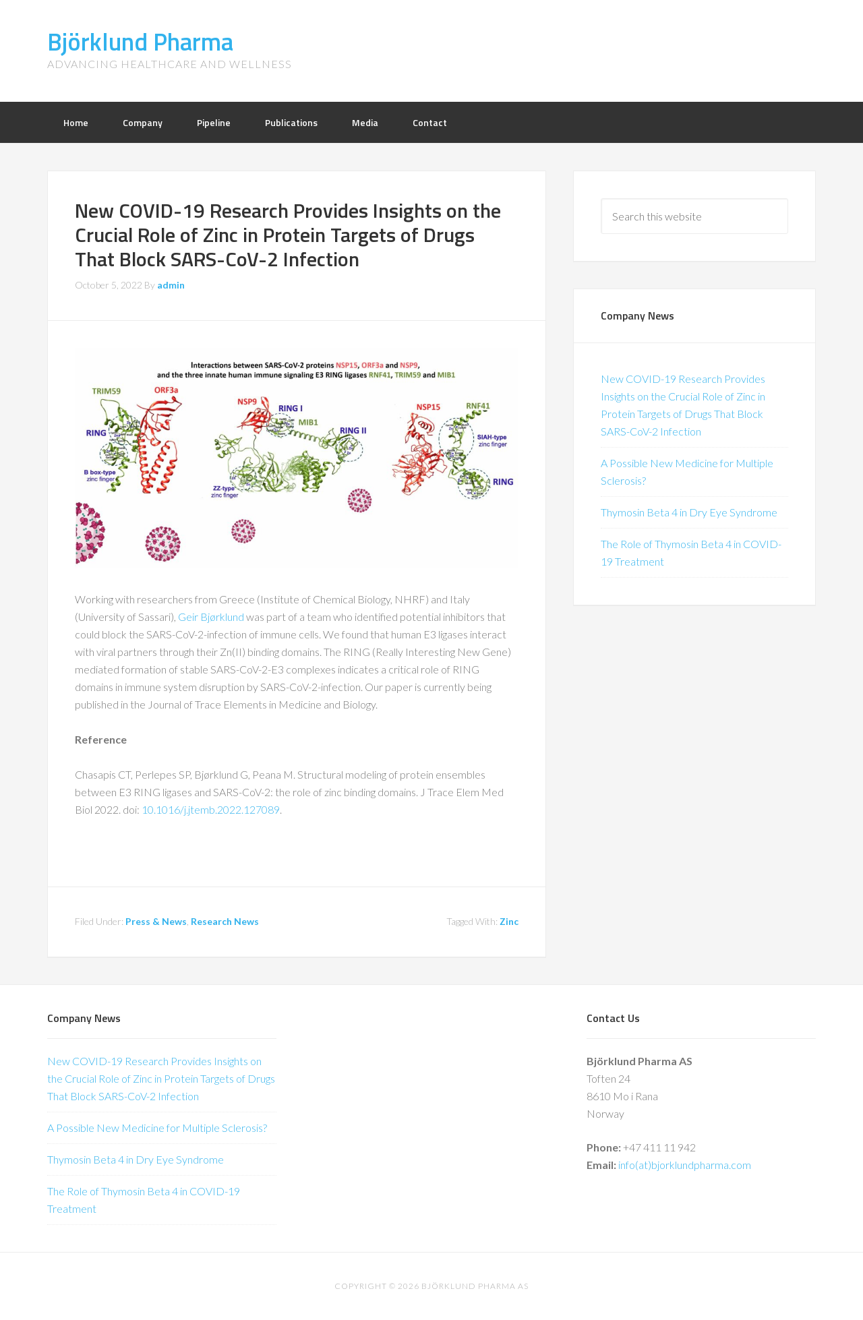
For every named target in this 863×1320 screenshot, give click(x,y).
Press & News (156, 921)
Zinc (509, 921)
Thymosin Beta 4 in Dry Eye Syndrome (689, 512)
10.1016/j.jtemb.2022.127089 (211, 809)
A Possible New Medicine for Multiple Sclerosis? (157, 1127)
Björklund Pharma (140, 41)
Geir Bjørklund (211, 616)
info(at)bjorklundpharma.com (684, 1164)
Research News (225, 921)
